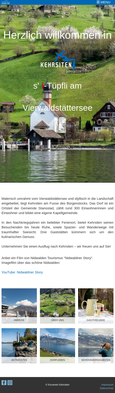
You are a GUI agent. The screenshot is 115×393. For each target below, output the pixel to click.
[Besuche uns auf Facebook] (4, 383)
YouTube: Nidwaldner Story (22, 272)
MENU (103, 2)
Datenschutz (106, 388)
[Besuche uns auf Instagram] (9, 383)
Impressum (107, 384)
